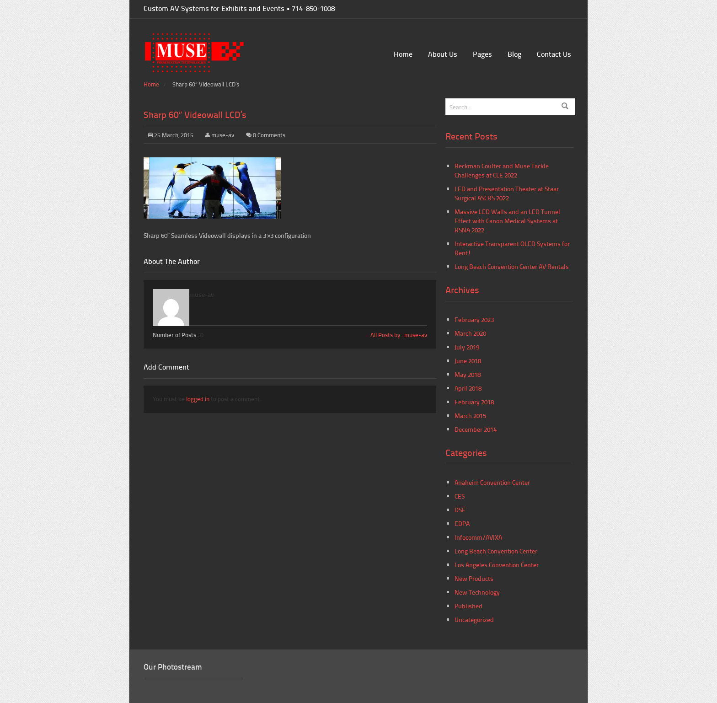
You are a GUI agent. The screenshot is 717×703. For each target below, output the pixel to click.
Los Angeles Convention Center (497, 564)
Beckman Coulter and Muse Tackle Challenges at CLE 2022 (502, 170)
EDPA (462, 523)
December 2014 (476, 429)
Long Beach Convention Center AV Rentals (512, 266)
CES (460, 496)
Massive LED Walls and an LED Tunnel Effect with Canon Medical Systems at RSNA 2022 (507, 220)
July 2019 (467, 347)
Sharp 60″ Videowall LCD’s (195, 114)
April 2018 (468, 388)
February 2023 (474, 319)
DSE (460, 509)
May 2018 (468, 374)
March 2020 (470, 333)
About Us (442, 53)
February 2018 (474, 401)
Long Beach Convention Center (496, 551)
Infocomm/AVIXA (478, 537)
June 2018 (468, 360)
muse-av (222, 135)
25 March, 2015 (170, 135)
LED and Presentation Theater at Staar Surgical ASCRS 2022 (507, 193)
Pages (482, 53)
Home (403, 53)
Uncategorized (474, 619)
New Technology (477, 592)
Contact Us (554, 53)
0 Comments (269, 135)
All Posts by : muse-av (398, 335)
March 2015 (470, 415)
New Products (474, 578)
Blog (514, 53)
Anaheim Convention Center (492, 482)
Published (468, 605)
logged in (197, 399)
